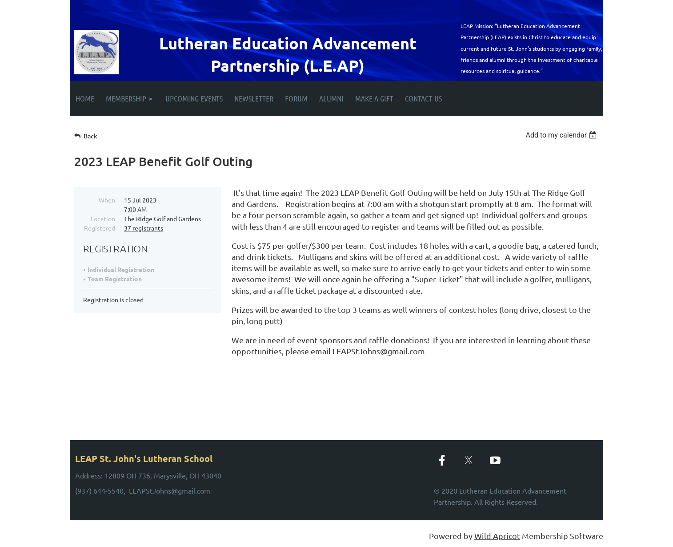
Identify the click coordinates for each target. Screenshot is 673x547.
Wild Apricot (497, 535)
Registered (99, 228)
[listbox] (562, 135)
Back (90, 136)
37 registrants (143, 228)
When (107, 200)
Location (103, 219)
